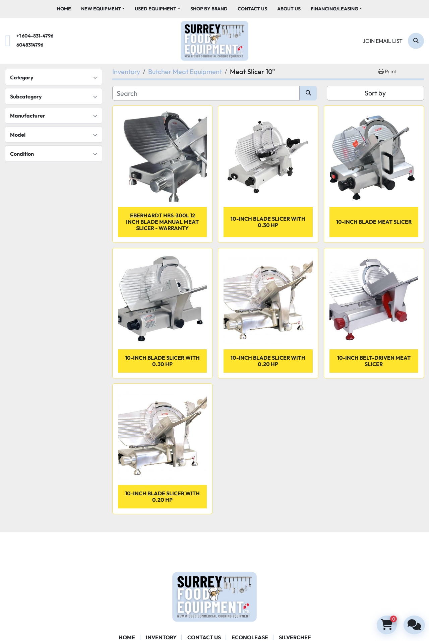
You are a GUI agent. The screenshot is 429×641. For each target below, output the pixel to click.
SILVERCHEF (295, 637)
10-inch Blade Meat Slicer (374, 221)
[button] (103, 8)
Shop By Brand (209, 9)
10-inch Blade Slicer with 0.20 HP (268, 360)
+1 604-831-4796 (34, 36)
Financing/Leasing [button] (334, 9)
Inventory (161, 637)
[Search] (416, 41)
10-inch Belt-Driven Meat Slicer (374, 360)
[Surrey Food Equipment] (214, 596)
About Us (289, 9)
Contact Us (252, 9)
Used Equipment (155, 9)
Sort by (375, 93)
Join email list (383, 41)
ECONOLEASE (250, 637)
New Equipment (101, 9)
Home (64, 9)
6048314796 (29, 45)
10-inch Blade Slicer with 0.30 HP (268, 221)
